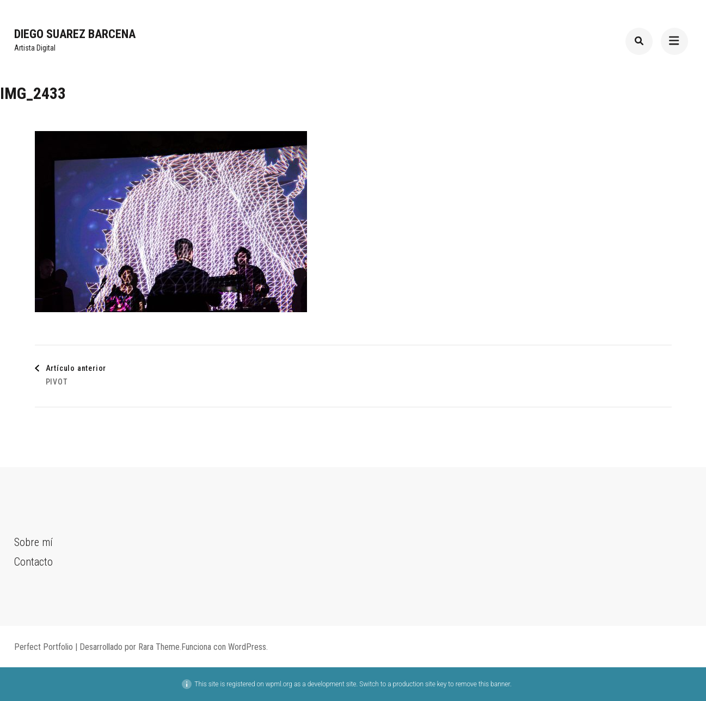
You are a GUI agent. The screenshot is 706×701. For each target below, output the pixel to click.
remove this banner (483, 684)
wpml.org (279, 684)
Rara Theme (159, 647)
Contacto (33, 561)
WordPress (247, 647)
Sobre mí (33, 542)
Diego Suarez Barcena (75, 34)
